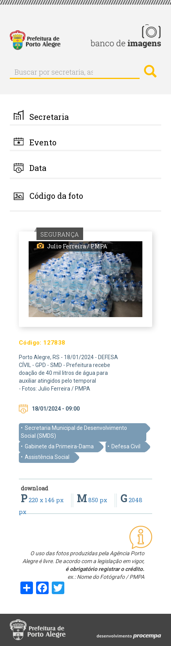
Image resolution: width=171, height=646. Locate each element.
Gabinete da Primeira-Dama (59, 446)
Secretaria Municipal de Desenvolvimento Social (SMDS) (74, 432)
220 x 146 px (43, 500)
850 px (93, 500)
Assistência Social (47, 457)
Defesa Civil (125, 446)
